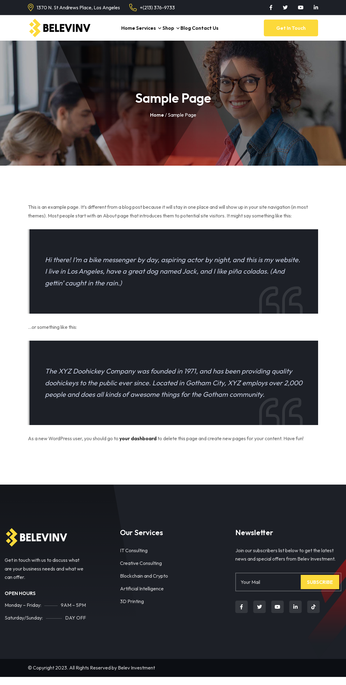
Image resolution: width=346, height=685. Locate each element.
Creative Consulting (141, 571)
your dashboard (138, 446)
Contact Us (211, 32)
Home (124, 32)
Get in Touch (291, 32)
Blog (189, 32)
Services (143, 32)
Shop (168, 32)
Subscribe (320, 590)
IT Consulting (134, 558)
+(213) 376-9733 (157, 7)
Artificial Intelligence (142, 596)
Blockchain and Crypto (144, 584)
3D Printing (132, 609)
